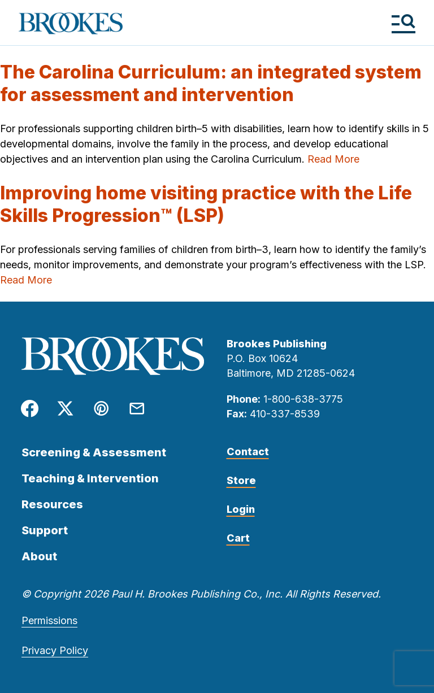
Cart (238, 538)
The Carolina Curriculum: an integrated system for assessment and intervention (211, 83)
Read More (333, 159)
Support (44, 530)
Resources (52, 504)
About (39, 556)
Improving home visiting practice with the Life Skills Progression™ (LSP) (206, 204)
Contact (248, 451)
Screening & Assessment (93, 452)
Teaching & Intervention (90, 478)
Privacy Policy (54, 650)
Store (241, 480)
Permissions (49, 620)
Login (241, 509)
